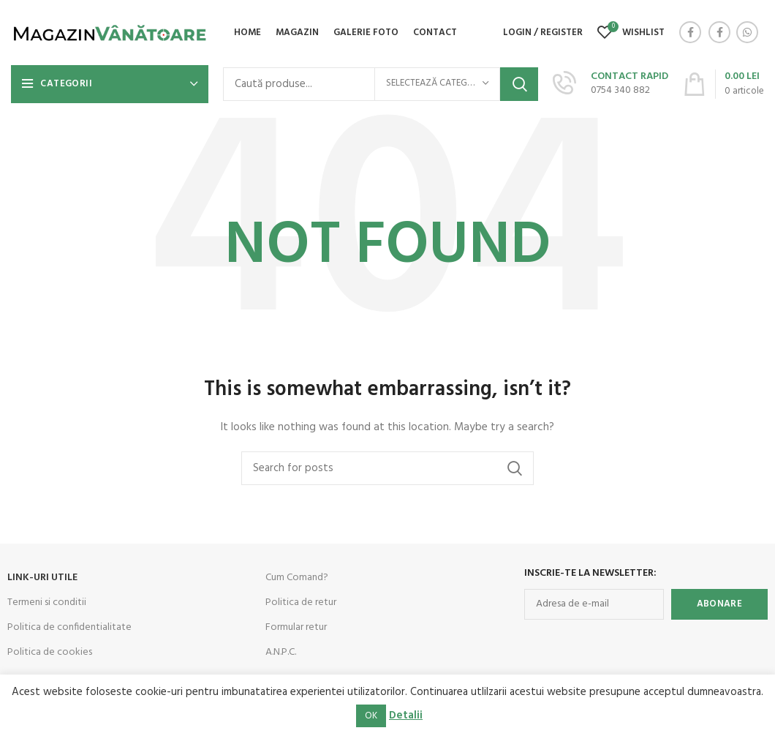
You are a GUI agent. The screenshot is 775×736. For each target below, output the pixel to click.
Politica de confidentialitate (69, 628)
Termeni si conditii (46, 603)
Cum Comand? (296, 578)
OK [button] (371, 716)
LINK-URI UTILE (42, 578)
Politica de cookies (49, 653)
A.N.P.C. (280, 653)
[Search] (387, 469)
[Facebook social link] (690, 33)
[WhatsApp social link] (747, 33)
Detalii (406, 715)
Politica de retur (300, 603)
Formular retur (296, 628)
